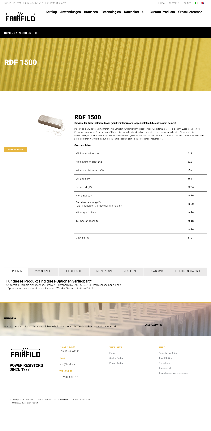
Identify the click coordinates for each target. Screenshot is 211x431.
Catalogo (20, 33)
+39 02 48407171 (69, 351)
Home (7, 33)
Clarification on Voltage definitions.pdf (99, 205)
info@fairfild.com (56, 3)
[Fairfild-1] (25, 347)
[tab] (16, 272)
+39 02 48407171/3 (33, 3)
